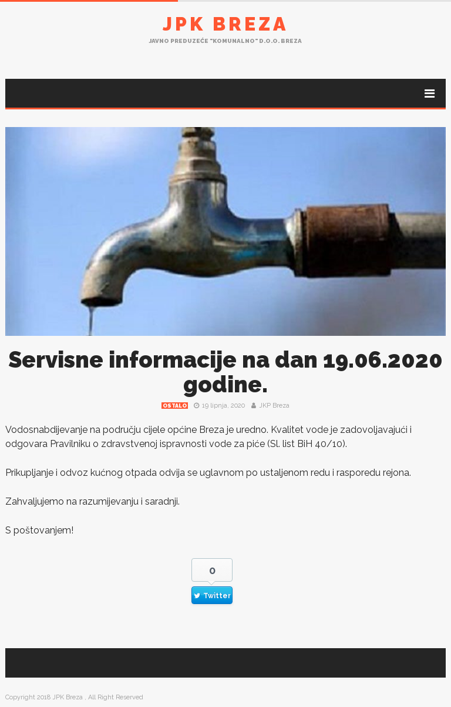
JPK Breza (225, 24)
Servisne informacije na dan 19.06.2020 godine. (225, 372)
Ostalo (175, 406)
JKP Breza (274, 405)
